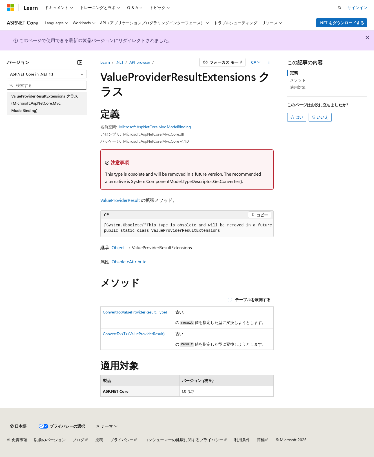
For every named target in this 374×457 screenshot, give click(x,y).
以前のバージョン (50, 439)
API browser (139, 62)
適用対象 (298, 87)
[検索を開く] (339, 8)
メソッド (298, 80)
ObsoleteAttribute (129, 261)
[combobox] (47, 74)
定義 (294, 72)
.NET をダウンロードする (341, 22)
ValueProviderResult (120, 200)
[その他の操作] (269, 62)
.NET (119, 62)
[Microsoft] (10, 7)
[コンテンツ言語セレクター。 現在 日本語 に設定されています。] (18, 426)
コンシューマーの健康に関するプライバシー (183, 439)
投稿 (99, 439)
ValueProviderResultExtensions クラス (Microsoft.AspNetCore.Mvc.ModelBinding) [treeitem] (44, 103)
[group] (187, 228)
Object (118, 247)
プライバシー (122, 439)
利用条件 (242, 439)
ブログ (78, 439)
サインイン (357, 7)
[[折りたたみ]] (80, 62)
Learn (105, 62)
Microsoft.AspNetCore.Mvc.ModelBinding (155, 126)
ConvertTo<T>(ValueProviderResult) (134, 333)
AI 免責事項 (17, 439)
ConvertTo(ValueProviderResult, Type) (135, 312)
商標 (261, 439)
